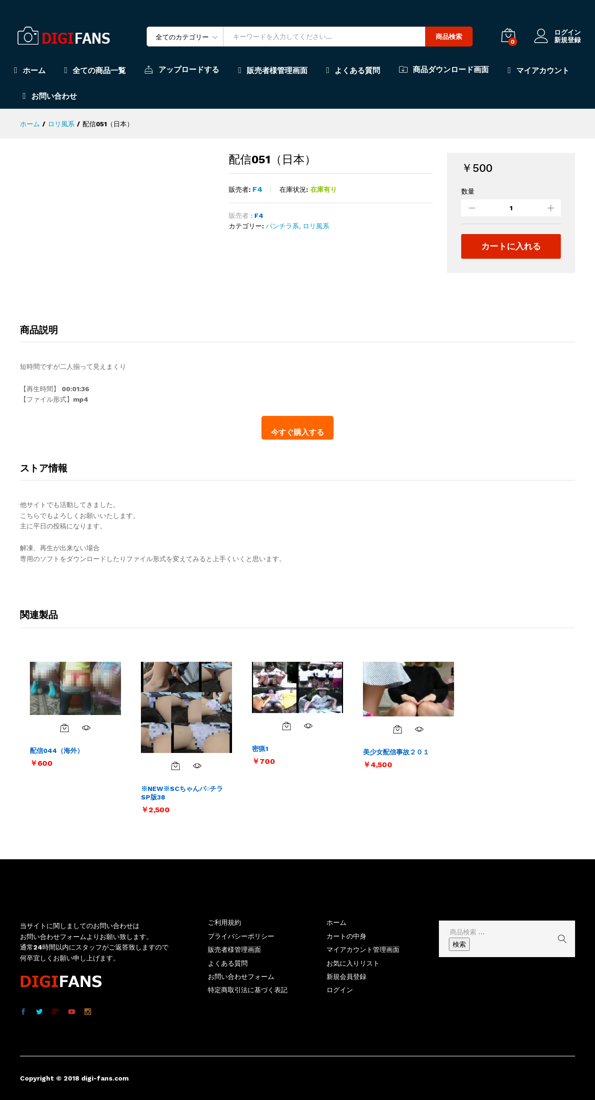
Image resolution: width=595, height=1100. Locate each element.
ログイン (557, 32)
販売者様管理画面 (272, 70)
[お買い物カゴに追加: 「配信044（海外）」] (64, 728)
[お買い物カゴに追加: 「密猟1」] (287, 726)
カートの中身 (346, 936)
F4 (257, 189)
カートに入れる (511, 246)
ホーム (30, 70)
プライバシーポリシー (241, 936)
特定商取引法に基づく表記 (248, 990)
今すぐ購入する (297, 432)
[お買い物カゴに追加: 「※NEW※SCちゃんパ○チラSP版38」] (175, 766)
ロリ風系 (316, 226)
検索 (459, 944)
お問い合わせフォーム (241, 976)
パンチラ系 (282, 226)
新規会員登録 (346, 976)
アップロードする (182, 69)
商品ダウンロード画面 (444, 69)
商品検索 (449, 36)
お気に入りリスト (353, 963)
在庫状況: (293, 189)
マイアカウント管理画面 (363, 949)
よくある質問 (353, 70)
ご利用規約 (224, 922)
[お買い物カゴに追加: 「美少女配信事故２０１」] (398, 729)
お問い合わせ (50, 96)
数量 (467, 191)
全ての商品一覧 (95, 70)
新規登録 (567, 40)
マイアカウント (538, 70)
